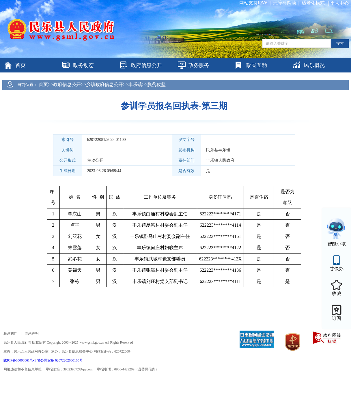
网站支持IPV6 (253, 2)
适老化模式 (313, 2)
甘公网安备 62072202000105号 (60, 360)
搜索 (340, 43)
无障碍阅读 (284, 2)
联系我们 (10, 333)
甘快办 (336, 268)
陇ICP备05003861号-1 (20, 360)
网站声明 (32, 333)
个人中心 (339, 3)
